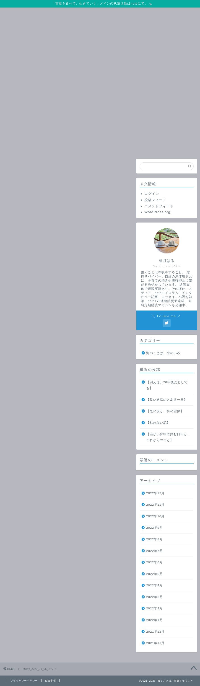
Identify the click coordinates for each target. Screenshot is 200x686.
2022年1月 (154, 620)
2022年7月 (154, 551)
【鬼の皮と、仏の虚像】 (165, 411)
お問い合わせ (91, 146)
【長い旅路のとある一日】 (166, 399)
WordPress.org (157, 212)
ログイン (151, 194)
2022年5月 (154, 574)
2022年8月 (154, 539)
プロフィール (146, 146)
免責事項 (50, 680)
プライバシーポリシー (24, 680)
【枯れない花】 (158, 423)
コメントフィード (159, 206)
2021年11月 (155, 643)
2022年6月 (154, 562)
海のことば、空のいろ (163, 353)
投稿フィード (155, 200)
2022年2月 (154, 608)
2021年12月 (155, 631)
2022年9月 (154, 527)
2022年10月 (155, 516)
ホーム (36, 146)
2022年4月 (154, 585)
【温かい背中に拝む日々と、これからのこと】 (168, 437)
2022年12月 (155, 493)
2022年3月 (154, 597)
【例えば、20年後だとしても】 (167, 385)
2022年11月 (155, 504)
